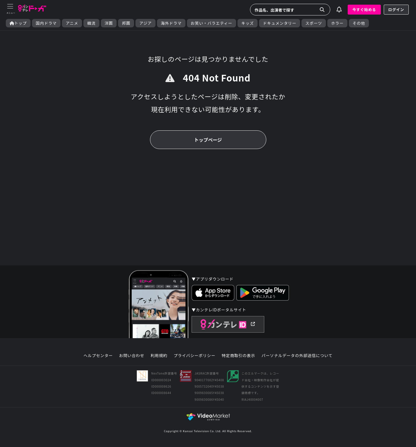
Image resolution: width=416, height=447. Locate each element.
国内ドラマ (46, 23)
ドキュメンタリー (279, 23)
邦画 (126, 23)
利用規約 (159, 356)
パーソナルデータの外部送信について (297, 356)
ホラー (337, 23)
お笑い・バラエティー (211, 23)
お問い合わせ (131, 356)
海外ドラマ (171, 23)
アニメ (72, 23)
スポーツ (313, 23)
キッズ (247, 23)
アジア (145, 23)
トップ (18, 23)
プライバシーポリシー (194, 356)
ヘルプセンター (98, 356)
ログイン (396, 9)
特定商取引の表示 (238, 356)
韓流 (91, 23)
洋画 (109, 23)
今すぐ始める (364, 9)
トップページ (208, 139)
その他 (359, 23)
